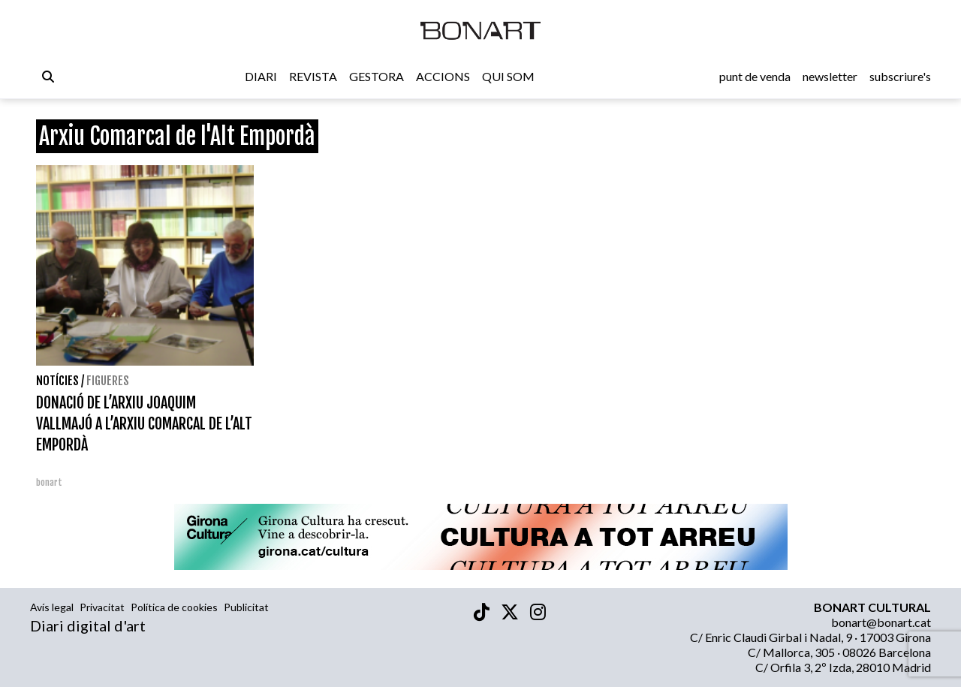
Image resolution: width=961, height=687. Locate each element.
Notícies (57, 380)
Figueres (107, 380)
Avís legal (52, 607)
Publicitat (246, 607)
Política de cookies (174, 607)
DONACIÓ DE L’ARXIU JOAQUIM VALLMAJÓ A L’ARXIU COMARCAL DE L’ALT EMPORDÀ (144, 423)
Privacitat (102, 607)
